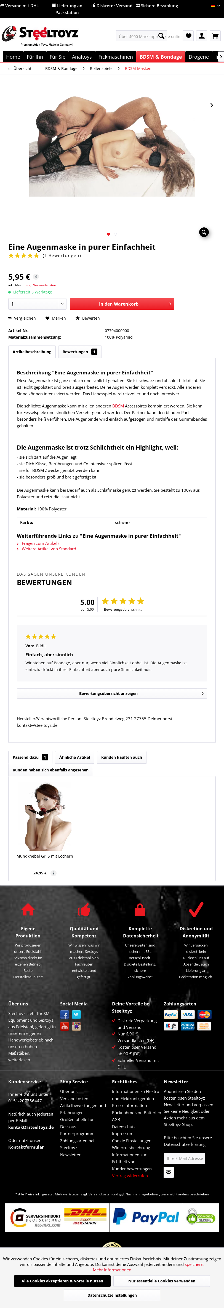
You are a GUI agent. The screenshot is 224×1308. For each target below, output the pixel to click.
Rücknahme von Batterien (136, 1112)
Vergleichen (22, 318)
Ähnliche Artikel (74, 757)
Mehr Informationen (112, 1269)
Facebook (64, 1014)
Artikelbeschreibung (32, 351)
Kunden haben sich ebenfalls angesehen (51, 770)
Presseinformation (129, 1105)
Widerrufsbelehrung (131, 1147)
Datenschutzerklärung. (185, 1144)
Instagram (76, 1026)
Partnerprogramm (77, 1133)
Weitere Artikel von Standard (46, 548)
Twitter (76, 1014)
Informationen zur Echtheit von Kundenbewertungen (132, 1161)
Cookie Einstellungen (131, 1140)
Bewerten (88, 318)
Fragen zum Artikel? (38, 543)
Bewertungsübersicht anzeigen (141, 692)
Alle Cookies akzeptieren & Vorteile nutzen (62, 1280)
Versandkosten (74, 1098)
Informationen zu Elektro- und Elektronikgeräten (136, 1095)
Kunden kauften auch (121, 757)
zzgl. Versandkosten (40, 285)
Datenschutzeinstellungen (112, 1295)
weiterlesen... (20, 1059)
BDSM (118, 406)
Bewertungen (80, 352)
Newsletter (70, 1154)
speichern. (194, 1264)
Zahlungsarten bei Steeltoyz (77, 1144)
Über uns (69, 1091)
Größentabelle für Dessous (77, 1123)
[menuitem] (141, 35)
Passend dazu (30, 757)
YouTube (64, 1026)
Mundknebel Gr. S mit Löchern (45, 856)
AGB (116, 1119)
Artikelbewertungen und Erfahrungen (83, 1109)
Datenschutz (123, 1126)
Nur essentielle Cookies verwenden (161, 1280)
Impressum (123, 1133)
